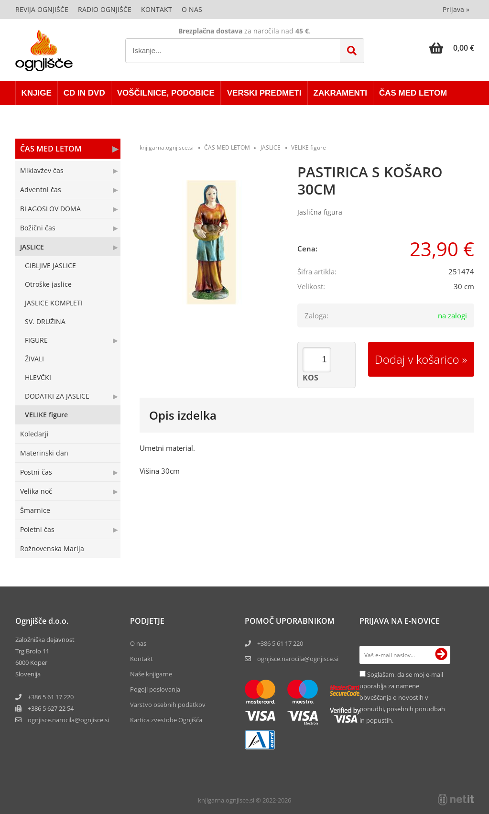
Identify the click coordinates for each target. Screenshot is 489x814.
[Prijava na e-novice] (441, 655)
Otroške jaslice (48, 284)
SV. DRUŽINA (45, 321)
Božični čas (37, 227)
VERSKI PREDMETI (264, 93)
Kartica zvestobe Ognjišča (166, 720)
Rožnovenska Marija (52, 548)
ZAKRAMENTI (340, 93)
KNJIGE (37, 93)
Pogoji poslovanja (155, 689)
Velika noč (36, 491)
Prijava (456, 9)
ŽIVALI (34, 358)
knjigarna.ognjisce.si (167, 147)
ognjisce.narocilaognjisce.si (68, 720)
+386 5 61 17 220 (51, 697)
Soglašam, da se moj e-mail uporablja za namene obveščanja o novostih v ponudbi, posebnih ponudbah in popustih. (402, 697)
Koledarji (34, 433)
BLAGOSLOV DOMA (50, 208)
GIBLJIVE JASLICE (50, 265)
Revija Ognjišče (41, 9)
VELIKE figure (46, 414)
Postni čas (36, 472)
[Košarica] (451, 47)
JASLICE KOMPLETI (54, 302)
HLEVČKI (38, 377)
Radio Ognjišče (104, 9)
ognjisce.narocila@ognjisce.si (297, 658)
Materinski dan (44, 452)
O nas (192, 9)
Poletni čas (37, 529)
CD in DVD (84, 93)
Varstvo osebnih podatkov (168, 704)
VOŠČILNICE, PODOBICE (166, 93)
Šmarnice (35, 510)
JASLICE (32, 246)
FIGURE (36, 340)
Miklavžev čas (42, 170)
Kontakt (156, 9)
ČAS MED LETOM (413, 93)
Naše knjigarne (151, 674)
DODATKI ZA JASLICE (57, 396)
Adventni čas (40, 189)
